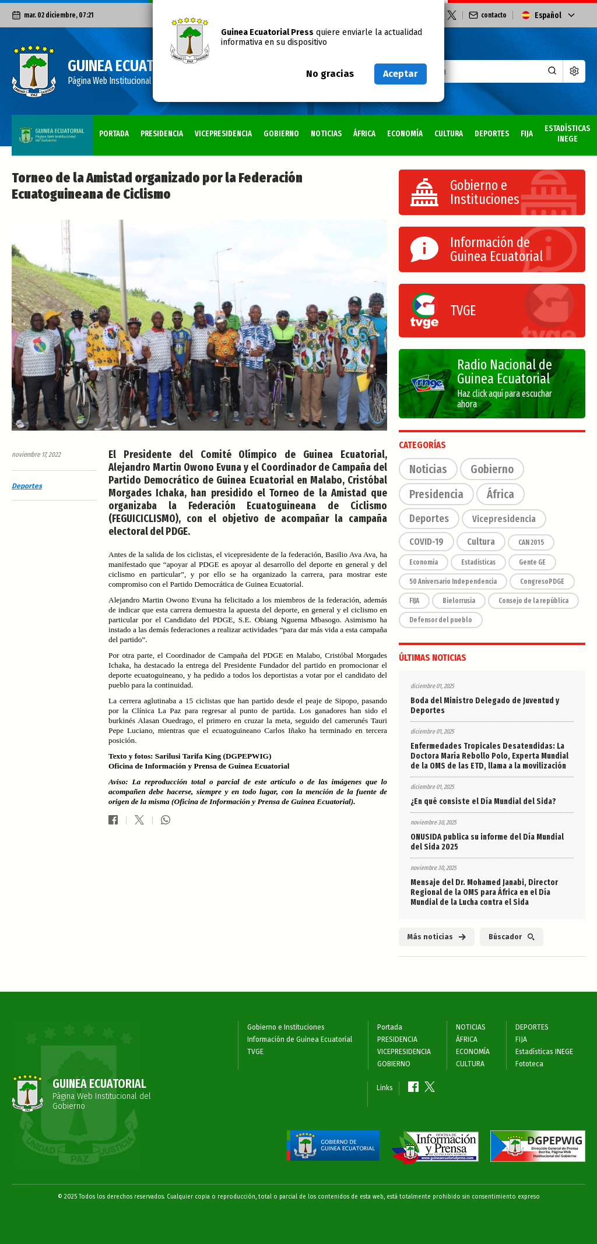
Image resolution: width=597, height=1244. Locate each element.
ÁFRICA (284, 129)
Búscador (512, 937)
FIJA (447, 129)
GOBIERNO (201, 129)
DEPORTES (412, 129)
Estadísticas (478, 562)
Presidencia (436, 494)
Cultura (481, 541)
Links (385, 1088)
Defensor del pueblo (440, 620)
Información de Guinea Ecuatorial (299, 1039)
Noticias (428, 469)
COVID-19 (426, 541)
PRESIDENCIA (80, 129)
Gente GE (532, 562)
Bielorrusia (459, 601)
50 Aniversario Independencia (453, 581)
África (500, 494)
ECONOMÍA (325, 129)
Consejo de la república (533, 601)
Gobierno (492, 469)
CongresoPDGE (542, 581)
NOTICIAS (245, 129)
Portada (32, 129)
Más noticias (437, 937)
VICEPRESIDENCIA (142, 129)
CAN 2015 (531, 542)
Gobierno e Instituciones (286, 1027)
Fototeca (562, 129)
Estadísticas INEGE (499, 129)
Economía (423, 562)
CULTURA (368, 129)
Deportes (27, 486)
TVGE (255, 1052)
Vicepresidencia (504, 518)
